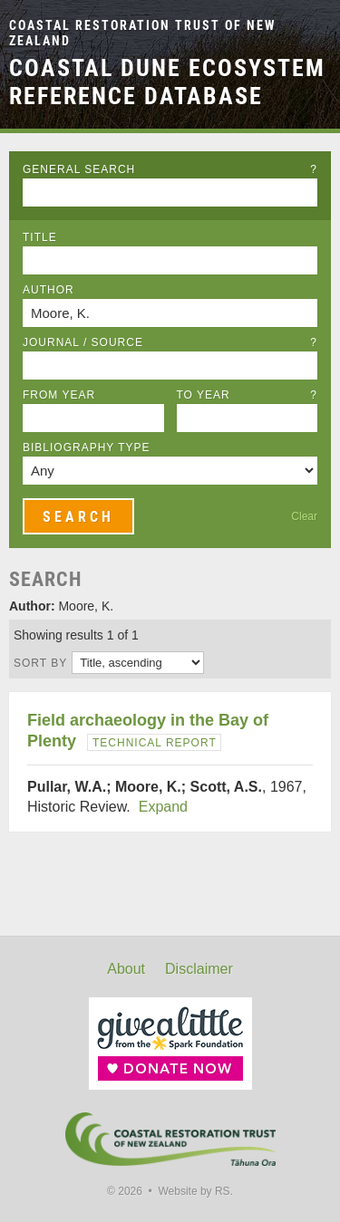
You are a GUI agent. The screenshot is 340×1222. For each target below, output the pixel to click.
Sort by (40, 663)
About (126, 969)
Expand (163, 806)
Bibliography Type (87, 447)
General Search (170, 169)
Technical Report (154, 742)
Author (48, 290)
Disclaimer (199, 969)
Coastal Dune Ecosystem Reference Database (167, 82)
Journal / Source (170, 342)
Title (40, 237)
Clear (304, 516)
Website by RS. (195, 1191)
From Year (59, 395)
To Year (247, 395)
